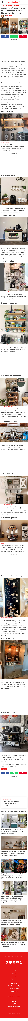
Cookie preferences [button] (14, 1006)
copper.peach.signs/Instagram (7, 205)
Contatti (14, 976)
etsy (2, 442)
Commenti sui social (14, 997)
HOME (2, 5)
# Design (4, 769)
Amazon (2, 245)
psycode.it (14, 979)
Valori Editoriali (14, 991)
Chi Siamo (14, 973)
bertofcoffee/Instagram (5, 142)
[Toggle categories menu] (2, 2)
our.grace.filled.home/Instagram (7, 504)
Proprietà (14, 994)
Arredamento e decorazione (13, 5)
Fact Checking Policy (14, 986)
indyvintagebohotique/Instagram (7, 680)
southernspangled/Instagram (7, 291)
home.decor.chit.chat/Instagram (7, 406)
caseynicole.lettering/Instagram (7, 617)
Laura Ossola (9, 15)
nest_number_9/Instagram (6, 344)
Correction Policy (14, 988)
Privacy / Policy (14, 1004)
